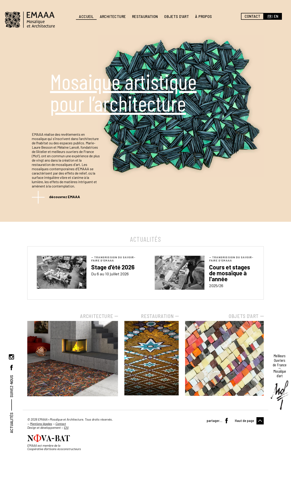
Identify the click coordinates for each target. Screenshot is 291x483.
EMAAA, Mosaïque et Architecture (30, 19)
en (276, 16)
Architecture (113, 16)
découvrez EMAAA (64, 197)
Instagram (11, 357)
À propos (203, 16)
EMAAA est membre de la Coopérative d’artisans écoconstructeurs (54, 447)
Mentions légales (41, 424)
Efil (66, 427)
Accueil (86, 16)
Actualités (11, 422)
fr (269, 16)
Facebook (11, 367)
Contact (252, 16)
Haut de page (244, 420)
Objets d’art (176, 16)
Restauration (145, 16)
